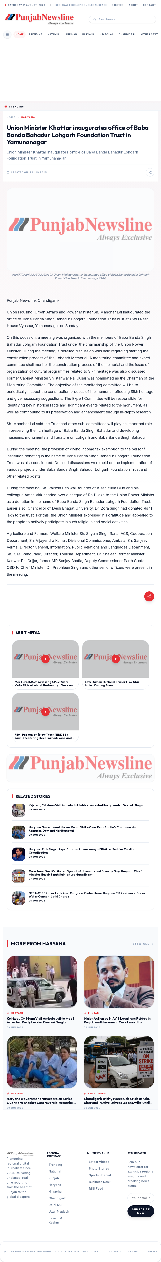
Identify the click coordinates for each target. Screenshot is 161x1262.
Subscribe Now (141, 1211)
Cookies (151, 1251)
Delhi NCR (56, 1205)
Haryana (88, 34)
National (54, 34)
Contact (149, 5)
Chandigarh (127, 34)
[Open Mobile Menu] (7, 34)
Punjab (71, 34)
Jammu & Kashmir (55, 1220)
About (133, 5)
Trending (35, 34)
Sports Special (100, 1175)
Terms (133, 1251)
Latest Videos (99, 1162)
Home (19, 34)
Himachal (106, 34)
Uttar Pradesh (59, 1211)
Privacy (115, 1251)
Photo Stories (99, 1168)
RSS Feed (118, 5)
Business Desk (99, 1182)
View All (143, 943)
